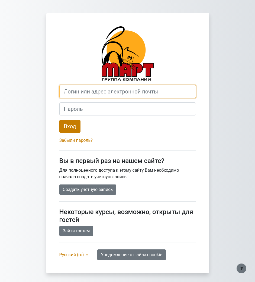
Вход (70, 126)
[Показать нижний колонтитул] (241, 268)
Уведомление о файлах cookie (131, 254)
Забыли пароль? (76, 140)
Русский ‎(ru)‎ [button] (72, 254)
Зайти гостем (76, 230)
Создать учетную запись (88, 189)
